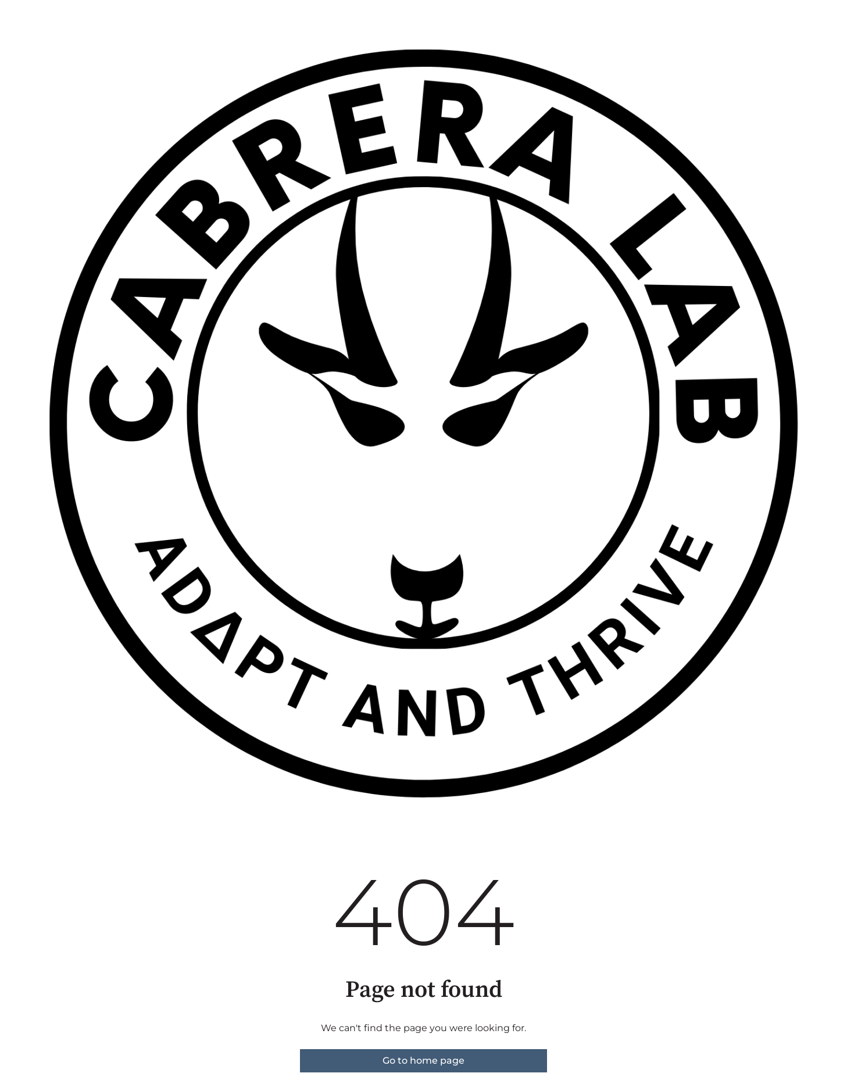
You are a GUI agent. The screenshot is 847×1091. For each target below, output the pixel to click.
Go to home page (423, 1060)
